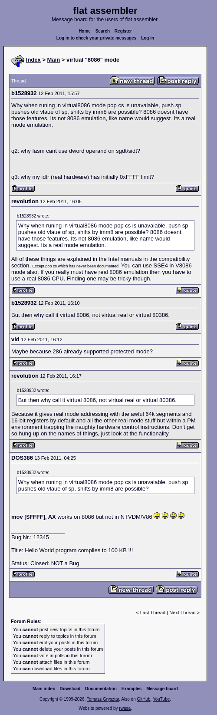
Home (85, 31)
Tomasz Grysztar (103, 699)
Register (123, 31)
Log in (147, 38)
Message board (162, 688)
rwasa (125, 708)
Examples (132, 688)
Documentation (101, 688)
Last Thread (153, 612)
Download (70, 688)
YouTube (161, 699)
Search (102, 31)
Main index (44, 688)
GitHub (143, 699)
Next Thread (183, 612)
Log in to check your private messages (96, 38)
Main (53, 59)
